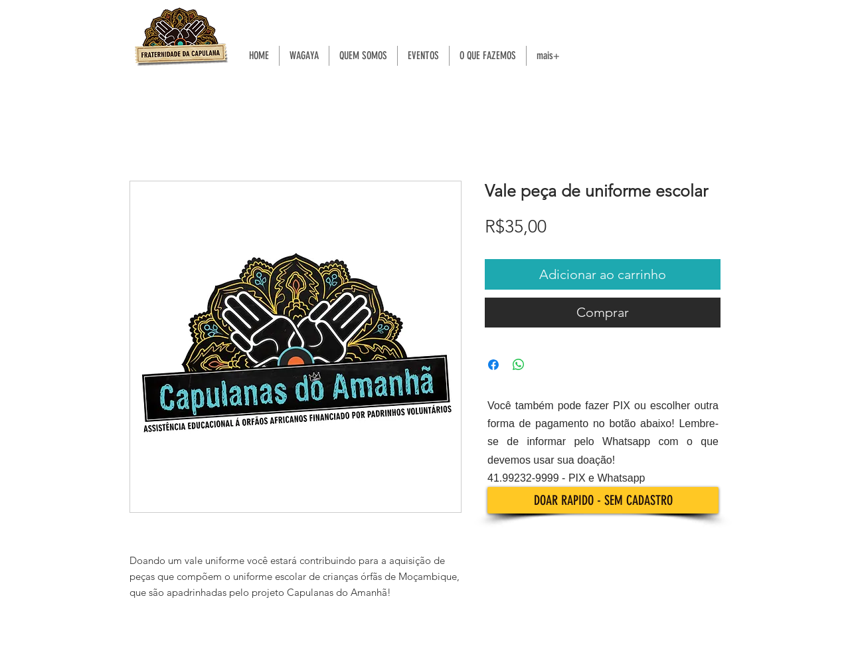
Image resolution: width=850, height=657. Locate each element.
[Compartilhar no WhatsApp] (519, 365)
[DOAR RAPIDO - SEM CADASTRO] (603, 500)
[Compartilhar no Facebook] (493, 365)
